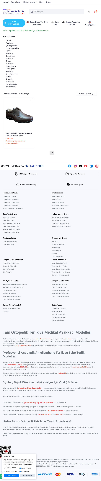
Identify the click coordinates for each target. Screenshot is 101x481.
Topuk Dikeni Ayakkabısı (11, 199)
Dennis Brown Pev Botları (11, 308)
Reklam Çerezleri (25, 468)
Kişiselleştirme (24, 471)
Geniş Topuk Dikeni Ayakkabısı (13, 208)
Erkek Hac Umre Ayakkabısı (61, 272)
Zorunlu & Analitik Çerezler (10, 468)
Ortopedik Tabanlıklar (10, 266)
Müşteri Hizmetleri (58, 244)
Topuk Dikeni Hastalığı (59, 308)
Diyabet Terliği (56, 199)
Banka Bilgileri (56, 250)
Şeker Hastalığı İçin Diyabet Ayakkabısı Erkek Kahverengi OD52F (19, 134)
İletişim (54, 253)
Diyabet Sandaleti (58, 202)
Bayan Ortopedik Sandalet (60, 293)
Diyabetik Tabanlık (58, 208)
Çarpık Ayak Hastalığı (59, 317)
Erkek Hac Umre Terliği (59, 266)
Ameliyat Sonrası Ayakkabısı (61, 226)
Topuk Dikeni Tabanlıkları (11, 202)
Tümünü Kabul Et (11, 475)
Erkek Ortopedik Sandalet (60, 296)
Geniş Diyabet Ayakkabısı (60, 205)
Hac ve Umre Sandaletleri (60, 275)
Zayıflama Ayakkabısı (10, 241)
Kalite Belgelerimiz (58, 256)
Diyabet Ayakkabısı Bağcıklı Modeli (11, 63)
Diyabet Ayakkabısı (58, 196)
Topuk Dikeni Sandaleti (10, 205)
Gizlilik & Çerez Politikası (25, 464)
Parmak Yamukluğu (58, 314)
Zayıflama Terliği (8, 244)
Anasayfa (55, 241)
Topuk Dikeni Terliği (9, 196)
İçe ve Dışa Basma (58, 320)
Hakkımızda (56, 247)
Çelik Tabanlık (7, 272)
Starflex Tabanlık (8, 269)
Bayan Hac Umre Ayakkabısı (61, 269)
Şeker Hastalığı (57, 311)
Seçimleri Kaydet (27, 475)
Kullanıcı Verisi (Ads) (10, 471)
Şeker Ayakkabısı (11, 46)
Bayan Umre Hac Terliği (59, 263)
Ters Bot (5, 311)
